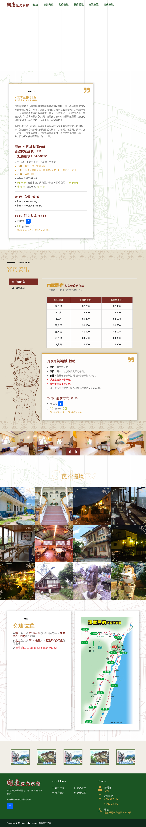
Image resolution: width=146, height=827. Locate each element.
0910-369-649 (24, 230)
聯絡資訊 (109, 4)
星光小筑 (18, 288)
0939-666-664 (42, 230)
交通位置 (94, 4)
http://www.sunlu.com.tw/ (29, 205)
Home (35, 4)
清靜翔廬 (49, 4)
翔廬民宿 (18, 281)
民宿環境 (79, 4)
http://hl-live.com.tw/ (27, 201)
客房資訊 (64, 4)
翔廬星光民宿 (45, 823)
